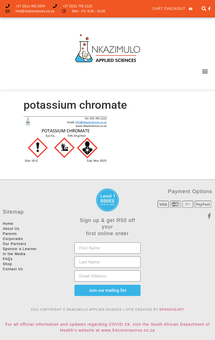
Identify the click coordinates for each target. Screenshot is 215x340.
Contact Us (13, 269)
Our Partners (14, 244)
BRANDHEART (172, 309)
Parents (10, 234)
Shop (7, 264)
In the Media (14, 254)
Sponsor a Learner (20, 249)
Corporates (13, 239)
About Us (11, 229)
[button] (204, 71)
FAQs (8, 259)
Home (8, 224)
